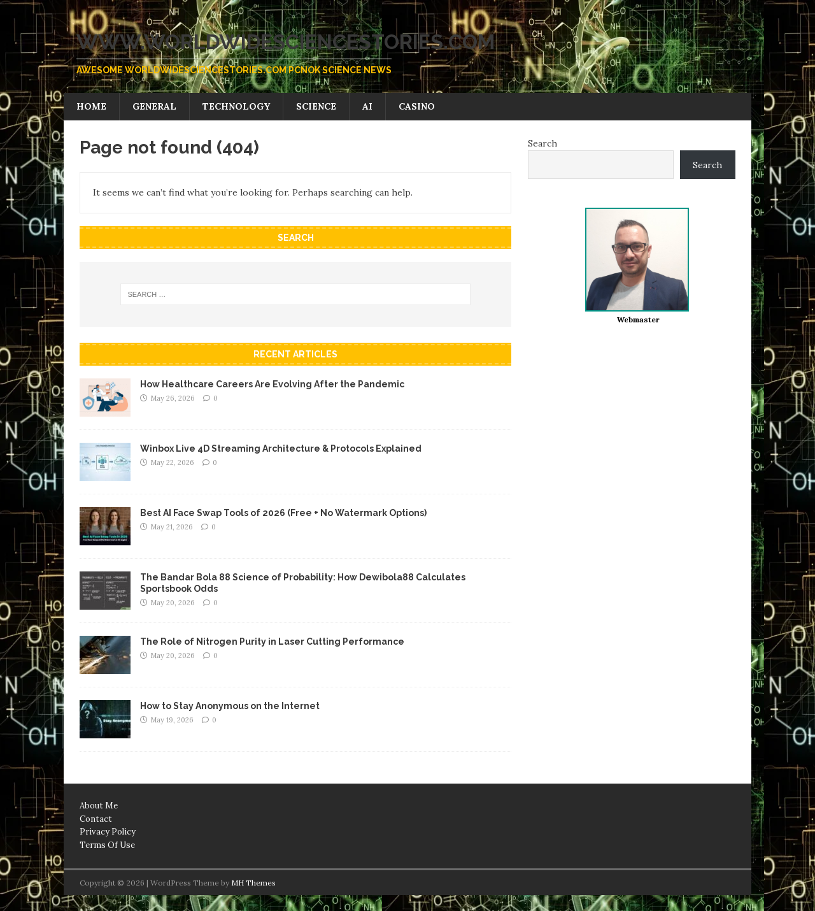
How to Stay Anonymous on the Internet (230, 706)
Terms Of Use (107, 845)
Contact (96, 819)
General (154, 106)
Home (91, 106)
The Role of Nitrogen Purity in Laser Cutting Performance (272, 641)
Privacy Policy (108, 831)
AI (367, 106)
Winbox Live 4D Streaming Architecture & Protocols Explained (281, 448)
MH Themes (253, 882)
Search (542, 143)
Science (316, 106)
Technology (236, 106)
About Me (99, 805)
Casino (417, 106)
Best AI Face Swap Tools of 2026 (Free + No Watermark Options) (283, 513)
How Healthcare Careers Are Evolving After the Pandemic (272, 384)
